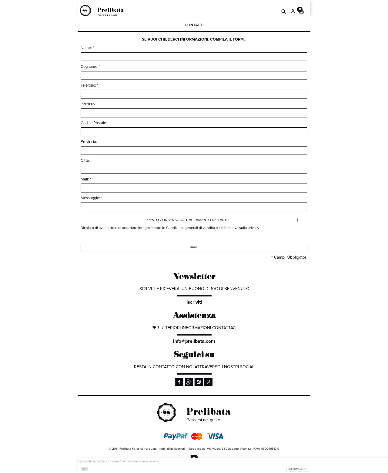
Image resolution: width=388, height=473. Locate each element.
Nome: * (87, 47)
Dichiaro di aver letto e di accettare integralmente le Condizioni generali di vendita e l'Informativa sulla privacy (170, 228)
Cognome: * (90, 66)
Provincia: (89, 141)
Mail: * (86, 179)
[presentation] (127, 251)
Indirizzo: (88, 104)
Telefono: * (89, 85)
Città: (85, 160)
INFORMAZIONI (299, 469)
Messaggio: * (91, 198)
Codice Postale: (94, 123)
